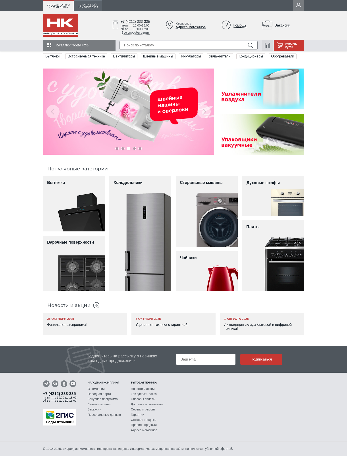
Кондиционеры (252, 56)
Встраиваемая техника (87, 56)
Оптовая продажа (143, 420)
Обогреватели (284, 56)
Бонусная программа (103, 399)
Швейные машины (159, 56)
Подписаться (261, 359)
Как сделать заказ (143, 394)
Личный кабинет (99, 404)
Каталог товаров (72, 45)
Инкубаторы (192, 56)
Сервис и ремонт (143, 410)
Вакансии (282, 25)
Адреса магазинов (191, 27)
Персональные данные (104, 415)
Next (204, 111)
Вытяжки (52, 56)
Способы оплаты (143, 399)
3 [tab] (128, 148)
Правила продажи (144, 425)
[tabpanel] (128, 112)
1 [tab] (117, 148)
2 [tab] (123, 148)
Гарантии (137, 415)
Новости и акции (69, 305)
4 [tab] (134, 148)
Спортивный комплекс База (88, 6)
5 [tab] (140, 148)
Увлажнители (221, 56)
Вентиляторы (124, 56)
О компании (96, 389)
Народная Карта (99, 394)
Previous (53, 111)
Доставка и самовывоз (147, 404)
